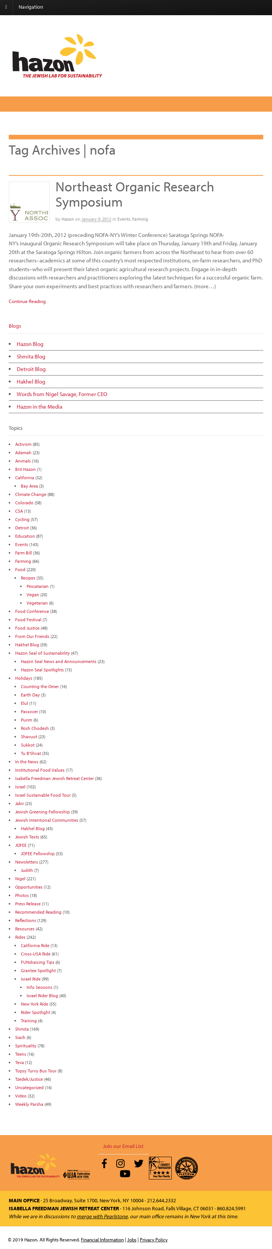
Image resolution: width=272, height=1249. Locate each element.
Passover (29, 711)
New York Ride (34, 1004)
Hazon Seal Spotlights (42, 670)
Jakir (19, 803)
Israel (20, 787)
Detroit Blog (31, 369)
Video (21, 1096)
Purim (26, 720)
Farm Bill (23, 553)
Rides (20, 937)
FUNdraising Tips (37, 962)
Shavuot (29, 736)
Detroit (22, 528)
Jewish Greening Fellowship (42, 812)
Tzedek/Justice (29, 1079)
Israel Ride (31, 979)
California (24, 477)
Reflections (25, 920)
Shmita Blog (31, 356)
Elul (24, 703)
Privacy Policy (154, 1239)
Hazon (68, 219)
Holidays (23, 678)
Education (25, 536)
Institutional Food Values (40, 770)
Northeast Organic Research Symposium (134, 193)
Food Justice (27, 628)
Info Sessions (39, 987)
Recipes (28, 578)
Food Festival (28, 619)
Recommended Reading (38, 912)
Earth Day (30, 695)
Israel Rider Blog (42, 995)
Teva (19, 1062)
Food (20, 569)
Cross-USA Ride (36, 954)
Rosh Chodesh (35, 728)
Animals (23, 461)
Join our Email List (123, 1146)
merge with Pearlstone (102, 1216)
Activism (23, 444)
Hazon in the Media (39, 406)
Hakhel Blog (31, 381)
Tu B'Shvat (31, 753)
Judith (27, 870)
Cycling (22, 519)
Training (29, 1020)
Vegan (33, 594)
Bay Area (29, 486)
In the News (26, 761)
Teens (20, 1054)
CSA (19, 511)
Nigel (20, 878)
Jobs (131, 1239)
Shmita (22, 1029)
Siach (20, 1037)
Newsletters (26, 862)
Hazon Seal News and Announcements (58, 661)
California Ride (35, 945)
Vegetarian (37, 603)
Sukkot (28, 745)
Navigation (31, 6)
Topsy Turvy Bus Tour (36, 1071)
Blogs (15, 325)
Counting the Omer (40, 686)
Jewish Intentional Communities (46, 820)
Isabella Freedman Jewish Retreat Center (54, 778)
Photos (22, 895)
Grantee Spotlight (38, 970)
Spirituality (25, 1045)
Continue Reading (27, 301)
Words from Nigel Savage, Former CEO (62, 394)
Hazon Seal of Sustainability (42, 653)
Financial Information (102, 1239)
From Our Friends (32, 636)
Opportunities (29, 887)
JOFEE (21, 845)
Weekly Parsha (29, 1104)
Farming (140, 219)
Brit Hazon (25, 469)
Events (123, 219)
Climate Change (30, 494)
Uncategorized (29, 1087)
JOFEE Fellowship (38, 853)
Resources (25, 929)
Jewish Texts (27, 837)
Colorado (24, 502)
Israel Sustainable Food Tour (43, 795)
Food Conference (32, 611)
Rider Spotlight (35, 1012)
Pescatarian (38, 586)
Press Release (28, 903)
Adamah (23, 452)
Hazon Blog (30, 343)
